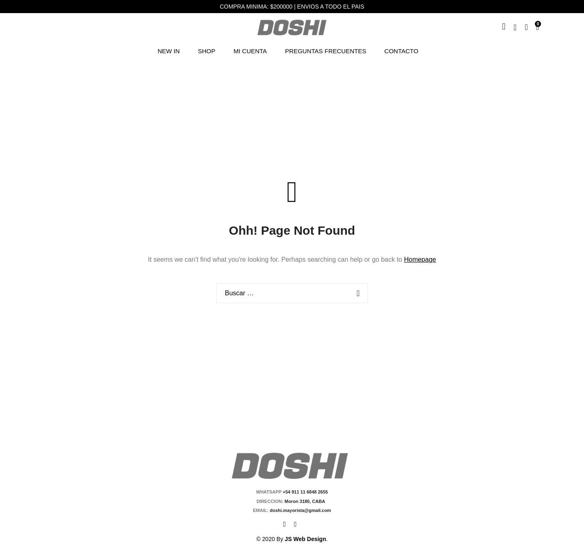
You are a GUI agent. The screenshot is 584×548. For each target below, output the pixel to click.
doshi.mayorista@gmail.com (300, 510)
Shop (206, 51)
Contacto (402, 51)
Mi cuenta (250, 51)
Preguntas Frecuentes (325, 51)
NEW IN (169, 51)
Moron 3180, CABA (306, 501)
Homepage (420, 259)
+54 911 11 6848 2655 (305, 491)
